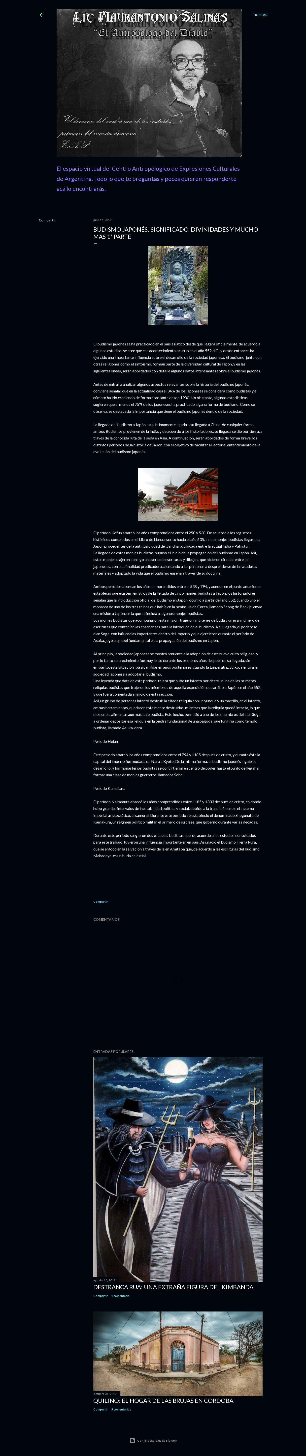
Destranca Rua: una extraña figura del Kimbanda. (174, 1286)
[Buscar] (261, 15)
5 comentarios (121, 1409)
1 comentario (120, 1296)
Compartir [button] (47, 220)
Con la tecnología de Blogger (153, 1441)
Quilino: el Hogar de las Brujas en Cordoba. (164, 1400)
